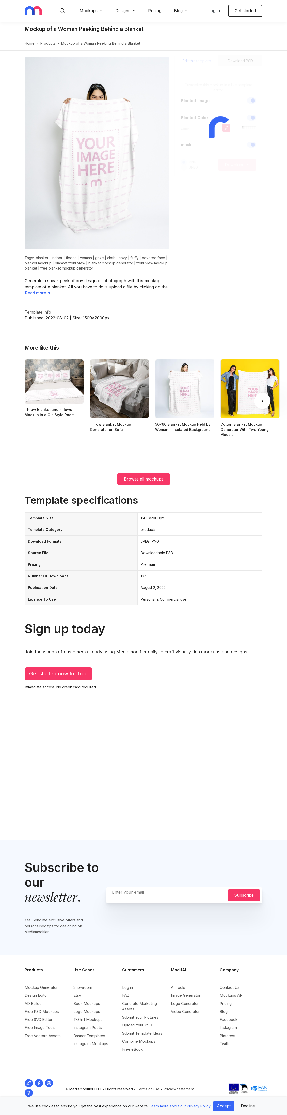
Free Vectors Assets (43, 1035)
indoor (57, 258)
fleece (71, 258)
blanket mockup (38, 263)
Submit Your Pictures (140, 1017)
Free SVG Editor (38, 1019)
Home (30, 43)
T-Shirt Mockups (88, 1019)
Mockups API (231, 995)
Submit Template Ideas (142, 1033)
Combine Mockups (138, 1041)
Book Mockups (86, 1003)
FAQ (125, 995)
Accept (224, 1105)
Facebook (228, 1019)
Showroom (82, 987)
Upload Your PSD (137, 1025)
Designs (122, 10)
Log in (214, 10)
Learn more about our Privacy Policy (180, 1106)
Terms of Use (148, 1089)
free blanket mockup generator (66, 268)
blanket (42, 258)
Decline (248, 1105)
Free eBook (132, 1049)
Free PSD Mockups (42, 1011)
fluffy (134, 258)
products (47, 43)
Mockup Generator (41, 987)
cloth (111, 258)
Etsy (77, 995)
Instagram (228, 1027)
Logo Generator (185, 1003)
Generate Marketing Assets (139, 1006)
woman (86, 258)
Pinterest (227, 1035)
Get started (245, 10)
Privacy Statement (179, 1089)
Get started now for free (58, 674)
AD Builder (34, 1003)
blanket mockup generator (110, 263)
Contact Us (230, 987)
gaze (99, 258)
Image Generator (185, 995)
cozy (123, 258)
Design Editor (36, 995)
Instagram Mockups (90, 1043)
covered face (153, 258)
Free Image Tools (40, 1027)
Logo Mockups (86, 1011)
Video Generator (185, 1011)
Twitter (226, 1043)
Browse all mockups (143, 479)
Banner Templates (89, 1035)
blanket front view (70, 263)
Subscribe (244, 895)
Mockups (88, 10)
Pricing (154, 10)
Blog (178, 10)
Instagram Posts (87, 1027)
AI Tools (178, 987)
